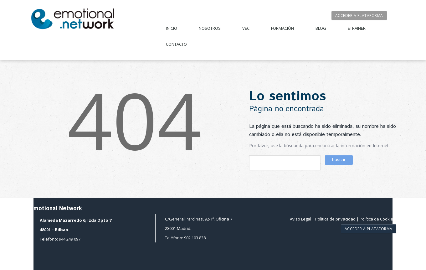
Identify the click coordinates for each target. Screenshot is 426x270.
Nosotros (210, 28)
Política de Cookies (377, 219)
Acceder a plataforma (359, 15)
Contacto (176, 44)
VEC (245, 28)
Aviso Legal (300, 219)
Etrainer (357, 28)
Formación (282, 28)
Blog (321, 28)
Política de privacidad (335, 219)
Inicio (171, 28)
